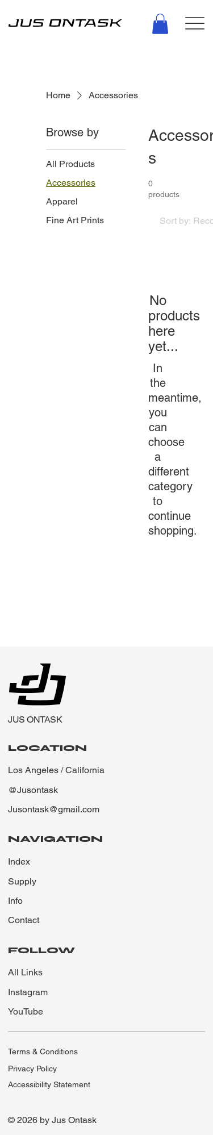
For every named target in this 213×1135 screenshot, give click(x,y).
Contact (23, 920)
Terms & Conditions (43, 1051)
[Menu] (195, 23)
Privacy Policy (32, 1068)
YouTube (25, 1011)
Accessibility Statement (49, 1084)
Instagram (28, 992)
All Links (25, 972)
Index (19, 861)
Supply (22, 881)
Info (15, 900)
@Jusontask (33, 790)
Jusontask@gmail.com (53, 809)
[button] (160, 24)
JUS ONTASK (35, 719)
